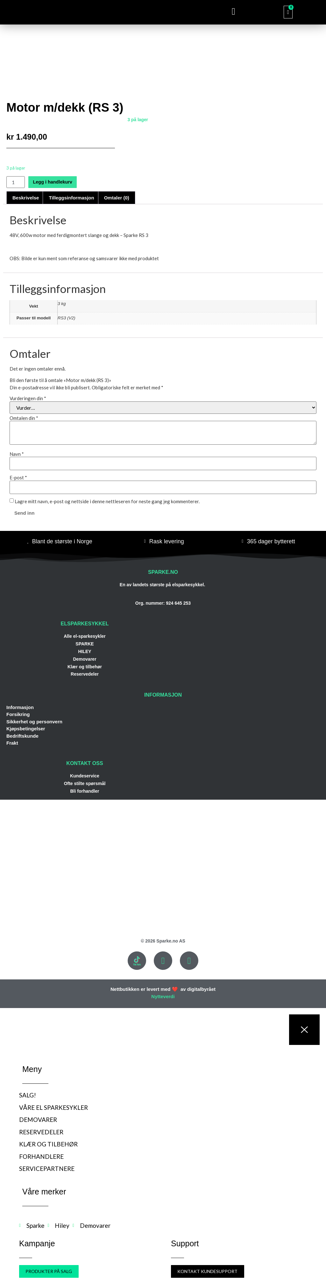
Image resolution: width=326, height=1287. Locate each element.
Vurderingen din (28, 398)
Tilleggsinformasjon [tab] (71, 197)
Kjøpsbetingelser (25, 728)
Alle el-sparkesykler (85, 636)
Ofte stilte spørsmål (85, 783)
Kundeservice (84, 775)
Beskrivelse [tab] (25, 197)
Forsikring (18, 714)
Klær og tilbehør (84, 666)
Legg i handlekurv (54, 182)
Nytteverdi (162, 996)
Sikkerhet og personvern (34, 721)
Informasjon (20, 707)
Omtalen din (24, 418)
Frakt (12, 743)
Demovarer (84, 659)
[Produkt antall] (15, 182)
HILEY (84, 651)
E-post (18, 477)
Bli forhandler (84, 791)
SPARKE (84, 643)
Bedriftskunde (22, 736)
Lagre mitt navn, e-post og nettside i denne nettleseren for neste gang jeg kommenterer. (107, 501)
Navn (17, 454)
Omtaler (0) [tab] (116, 197)
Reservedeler (85, 674)
